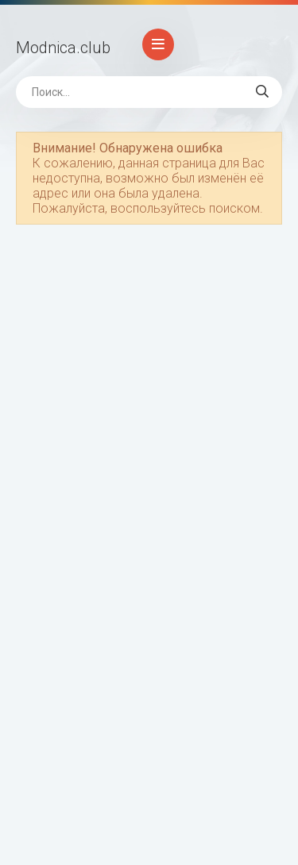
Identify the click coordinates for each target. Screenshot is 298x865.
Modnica (63, 47)
